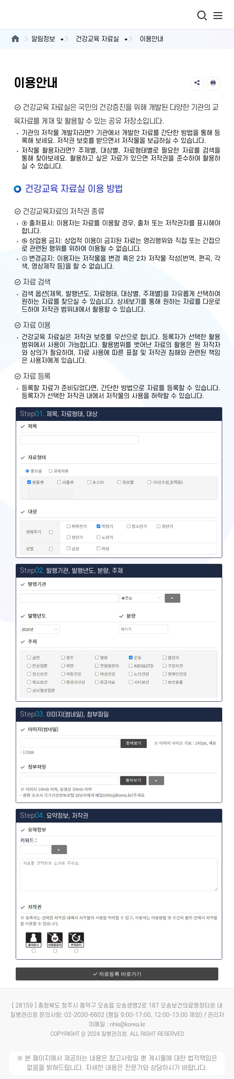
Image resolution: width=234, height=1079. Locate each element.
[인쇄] (213, 84)
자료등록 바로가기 (117, 974)
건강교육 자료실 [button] (102, 39)
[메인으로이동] (15, 39)
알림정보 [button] (48, 39)
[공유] (197, 84)
